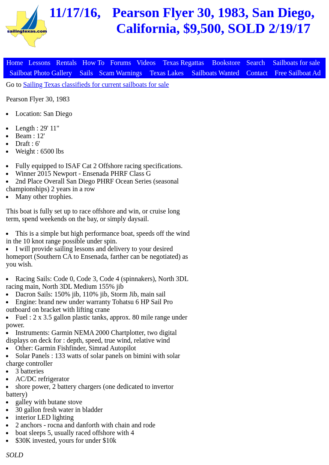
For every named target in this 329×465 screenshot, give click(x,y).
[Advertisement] (166, 53)
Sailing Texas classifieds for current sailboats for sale (96, 84)
